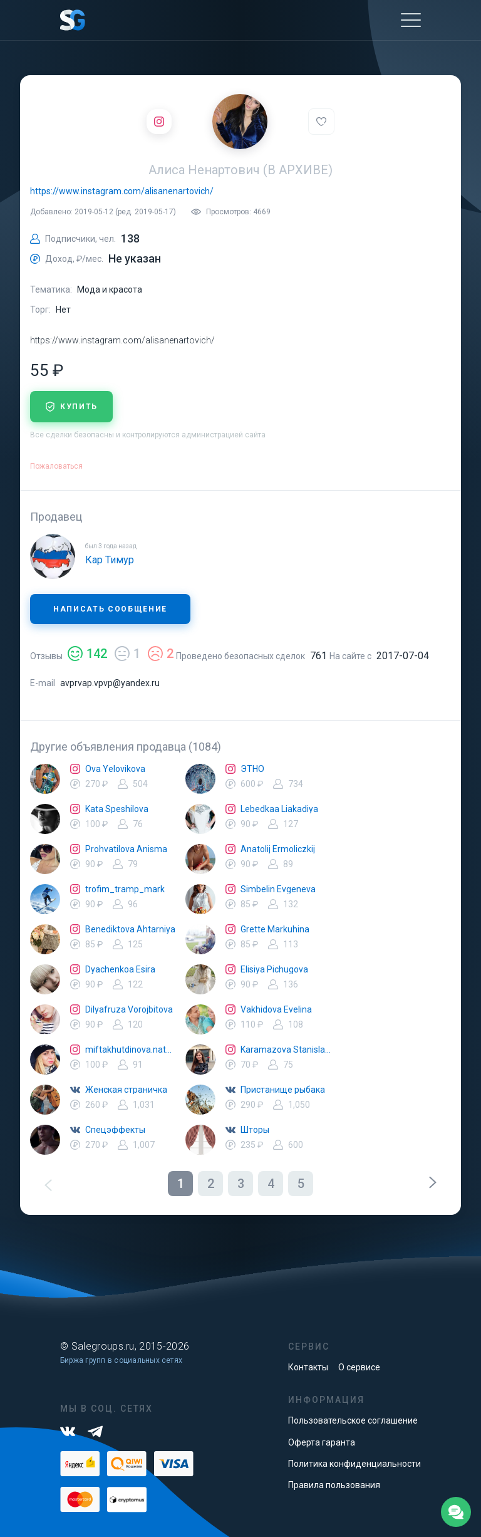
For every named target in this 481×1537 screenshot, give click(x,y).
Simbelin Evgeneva (278, 889)
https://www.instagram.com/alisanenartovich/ (122, 191)
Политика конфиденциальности (354, 1464)
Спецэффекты (115, 1129)
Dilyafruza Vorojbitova (129, 1009)
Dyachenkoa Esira (120, 969)
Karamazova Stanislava (285, 1049)
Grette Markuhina (274, 929)
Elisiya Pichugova (274, 969)
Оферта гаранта (321, 1442)
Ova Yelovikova (115, 768)
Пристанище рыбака (282, 1089)
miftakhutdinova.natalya (130, 1049)
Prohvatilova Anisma (126, 849)
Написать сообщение (110, 609)
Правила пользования (334, 1485)
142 (87, 653)
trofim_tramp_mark (125, 889)
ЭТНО (252, 768)
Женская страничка (126, 1089)
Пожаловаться (56, 466)
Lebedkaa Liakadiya (279, 809)
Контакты (308, 1367)
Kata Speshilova (116, 809)
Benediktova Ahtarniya (130, 929)
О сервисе (359, 1367)
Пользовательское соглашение (353, 1420)
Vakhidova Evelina (276, 1009)
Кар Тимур (109, 560)
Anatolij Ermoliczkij (277, 849)
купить (71, 407)
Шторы (254, 1129)
